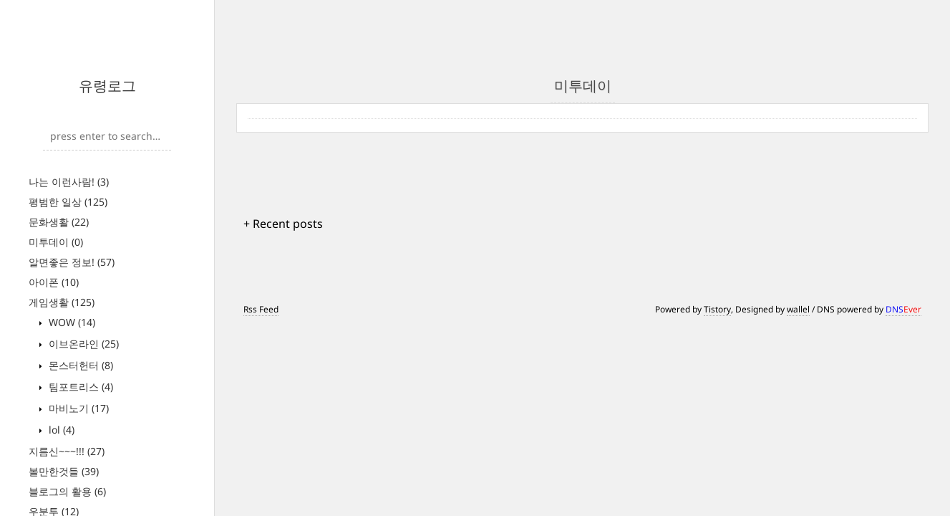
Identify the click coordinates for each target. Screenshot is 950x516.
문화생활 (59, 222)
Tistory (717, 309)
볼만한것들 (64, 471)
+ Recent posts (283, 223)
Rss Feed (260, 309)
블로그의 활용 (67, 491)
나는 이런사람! (69, 181)
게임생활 (61, 302)
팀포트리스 (79, 386)
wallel (798, 309)
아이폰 (54, 282)
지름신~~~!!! (67, 451)
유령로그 (107, 85)
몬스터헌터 (79, 365)
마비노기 (77, 408)
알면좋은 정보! (72, 262)
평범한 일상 (68, 202)
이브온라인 (82, 343)
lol (60, 429)
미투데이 (56, 242)
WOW (70, 322)
